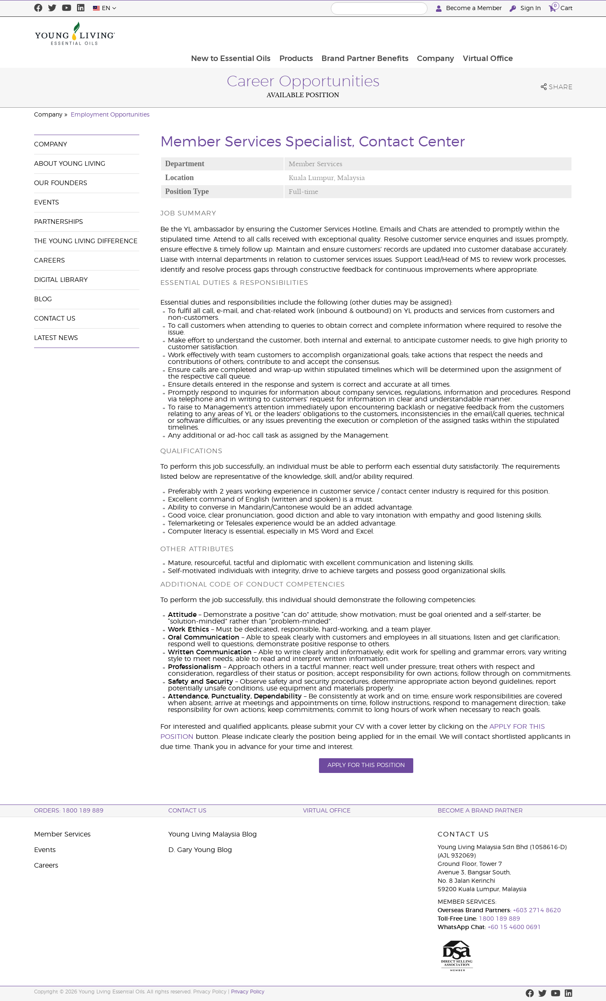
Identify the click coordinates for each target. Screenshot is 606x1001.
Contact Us (54, 319)
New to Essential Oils (283, 33)
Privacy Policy (247, 991)
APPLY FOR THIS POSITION (366, 765)
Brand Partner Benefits (418, 33)
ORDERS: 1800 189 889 (69, 811)
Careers (49, 261)
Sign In (526, 8)
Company (489, 33)
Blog (43, 299)
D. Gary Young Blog (200, 850)
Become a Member (469, 8)
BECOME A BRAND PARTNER (480, 811)
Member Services (62, 834)
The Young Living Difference (86, 241)
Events (46, 202)
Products (349, 33)
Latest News (56, 338)
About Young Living (69, 164)
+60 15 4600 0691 (514, 927)
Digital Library (61, 280)
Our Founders (60, 183)
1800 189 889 (498, 919)
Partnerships (58, 222)
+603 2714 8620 (537, 910)
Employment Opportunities (110, 115)
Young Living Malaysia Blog (212, 834)
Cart (560, 7)
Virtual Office (543, 33)
